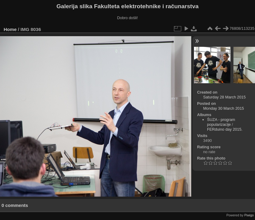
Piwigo (249, 215)
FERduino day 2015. (225, 129)
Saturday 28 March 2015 (224, 97)
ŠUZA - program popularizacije (221, 122)
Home (10, 29)
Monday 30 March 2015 (223, 108)
